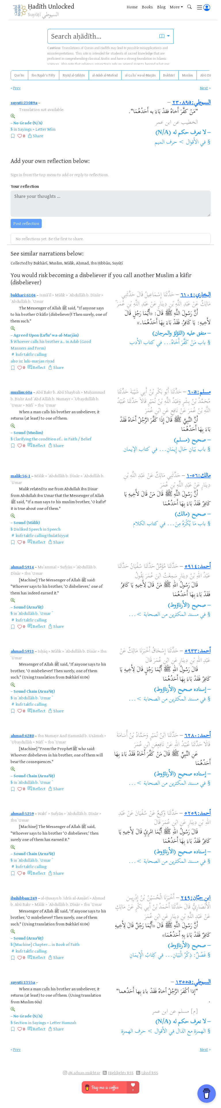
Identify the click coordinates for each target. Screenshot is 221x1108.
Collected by (22, 263)
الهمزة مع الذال (191, 1031)
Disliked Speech (28, 529)
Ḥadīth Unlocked (51, 6)
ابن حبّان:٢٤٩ (195, 898)
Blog (161, 7)
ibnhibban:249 (24, 898)
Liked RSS (149, 1073)
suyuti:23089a (24, 102)
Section (20, 1022)
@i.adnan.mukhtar (84, 1073)
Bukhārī (169, 75)
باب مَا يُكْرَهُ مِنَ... (186, 524)
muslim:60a (21, 392)
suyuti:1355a (23, 982)
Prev (17, 88)
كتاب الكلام (145, 524)
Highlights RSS (121, 1073)
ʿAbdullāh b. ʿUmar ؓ (35, 613)
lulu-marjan (34, 361)
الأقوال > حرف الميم (177, 142)
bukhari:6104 (23, 295)
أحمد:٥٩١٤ (197, 566)
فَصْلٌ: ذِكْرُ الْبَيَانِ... (185, 955)
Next (204, 88)
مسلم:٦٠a (199, 392)
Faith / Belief (79, 439)
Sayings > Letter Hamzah (54, 1022)
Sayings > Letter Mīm (37, 129)
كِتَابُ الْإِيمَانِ (142, 955)
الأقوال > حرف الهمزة (144, 1031)
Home (132, 7)
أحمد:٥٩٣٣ (197, 651)
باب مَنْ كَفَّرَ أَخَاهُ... (184, 343)
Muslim (187, 75)
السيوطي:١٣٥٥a (193, 982)
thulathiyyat (58, 535)
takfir (29, 354)
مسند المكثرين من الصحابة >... (163, 615)
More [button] (175, 7)
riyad (49, 361)
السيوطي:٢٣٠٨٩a (191, 102)
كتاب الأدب (142, 343)
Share (38, 136)
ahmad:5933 (22, 651)
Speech (53, 529)
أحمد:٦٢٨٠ (197, 735)
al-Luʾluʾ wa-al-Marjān (140, 75)
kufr (19, 354)
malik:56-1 (21, 476)
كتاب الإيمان (136, 449)
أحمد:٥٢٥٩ (197, 813)
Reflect (39, 367)
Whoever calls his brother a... (39, 341)
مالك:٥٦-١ (198, 476)
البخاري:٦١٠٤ (195, 295)
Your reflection (25, 186)
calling (41, 354)
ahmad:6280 (22, 736)
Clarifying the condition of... (38, 439)
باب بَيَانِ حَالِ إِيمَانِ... (182, 449)
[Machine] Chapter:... (32, 944)
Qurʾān (19, 75)
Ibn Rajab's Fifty (43, 75)
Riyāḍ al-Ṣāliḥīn (74, 75)
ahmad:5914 (22, 567)
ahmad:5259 (22, 813)
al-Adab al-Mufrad (105, 75)
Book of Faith (67, 944)
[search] (101, 36)
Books (147, 7)
